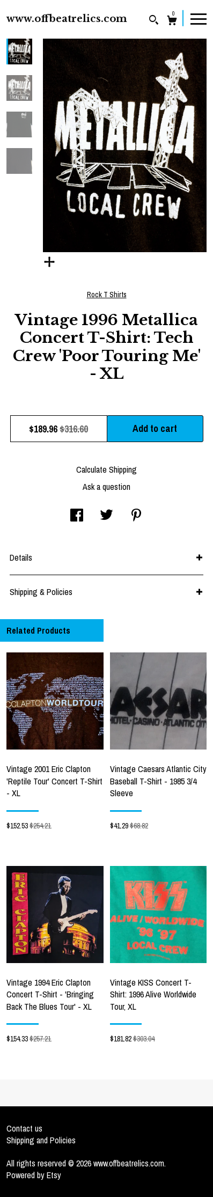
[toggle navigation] (198, 18)
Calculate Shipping (106, 469)
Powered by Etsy (33, 1175)
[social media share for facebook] (76, 516)
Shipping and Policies (41, 1140)
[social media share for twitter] (106, 516)
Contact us (24, 1128)
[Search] (153, 21)
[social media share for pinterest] (136, 516)
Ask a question (106, 487)
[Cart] (172, 21)
